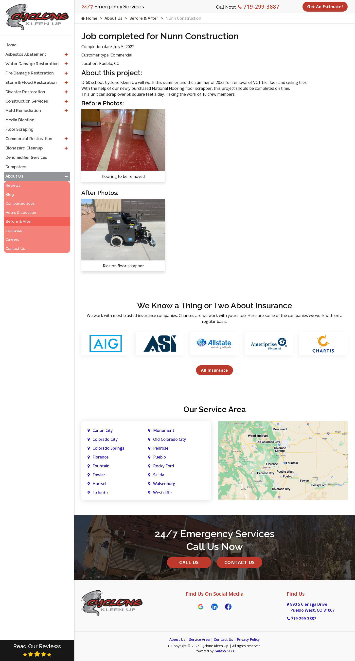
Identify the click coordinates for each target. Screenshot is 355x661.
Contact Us (239, 562)
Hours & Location (20, 212)
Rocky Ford (163, 466)
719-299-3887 (258, 6)
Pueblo (159, 457)
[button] (66, 54)
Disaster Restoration (25, 92)
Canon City (102, 430)
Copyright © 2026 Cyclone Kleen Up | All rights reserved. (216, 645)
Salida (158, 474)
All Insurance (214, 370)
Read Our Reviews (37, 650)
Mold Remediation (23, 110)
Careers (12, 239)
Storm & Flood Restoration (31, 82)
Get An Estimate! (325, 6)
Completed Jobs (20, 203)
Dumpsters (15, 167)
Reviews (12, 185)
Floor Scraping (19, 129)
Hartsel (99, 483)
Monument (163, 430)
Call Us (189, 562)
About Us (113, 18)
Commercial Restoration (28, 138)
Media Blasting (20, 120)
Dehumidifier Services (26, 157)
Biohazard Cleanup (24, 148)
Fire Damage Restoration (29, 73)
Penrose (160, 448)
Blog (9, 194)
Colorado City (105, 439)
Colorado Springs (108, 448)
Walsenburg (164, 483)
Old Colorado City (169, 439)
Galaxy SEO (224, 651)
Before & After (143, 18)
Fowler (98, 474)
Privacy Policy (248, 639)
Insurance (13, 230)
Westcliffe (162, 492)
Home (89, 18)
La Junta (100, 492)
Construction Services (26, 101)
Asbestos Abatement (25, 54)
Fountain (100, 466)
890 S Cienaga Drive (311, 607)
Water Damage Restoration (32, 63)
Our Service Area (214, 409)
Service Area (199, 639)
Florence (100, 457)
